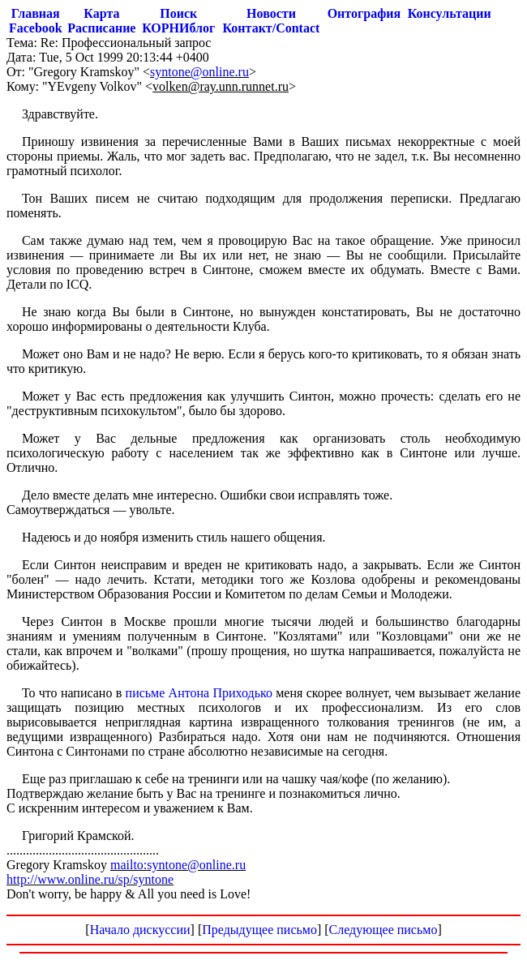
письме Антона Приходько (199, 693)
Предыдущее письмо (259, 929)
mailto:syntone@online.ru (178, 865)
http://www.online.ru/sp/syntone (90, 879)
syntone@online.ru (199, 72)
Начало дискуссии (140, 929)
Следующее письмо (383, 929)
